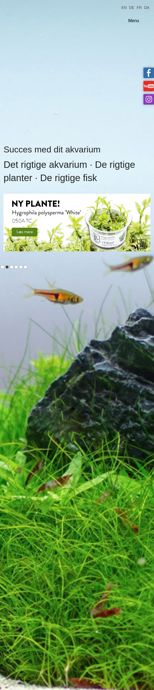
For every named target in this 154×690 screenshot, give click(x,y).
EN (124, 7)
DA (146, 7)
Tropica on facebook (148, 73)
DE (131, 7)
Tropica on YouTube (148, 86)
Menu (133, 20)
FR (139, 7)
